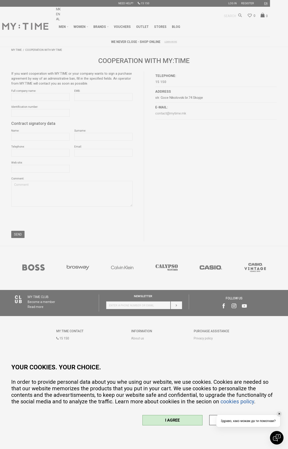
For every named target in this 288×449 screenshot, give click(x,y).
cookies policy (237, 401)
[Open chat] (277, 438)
